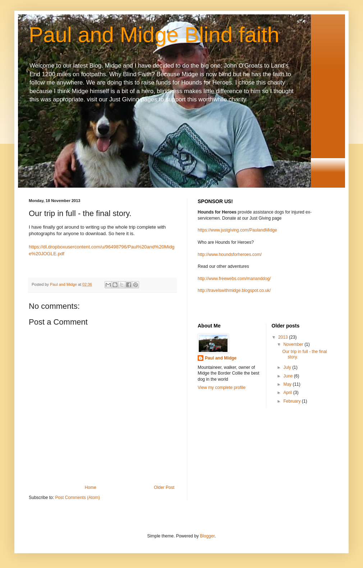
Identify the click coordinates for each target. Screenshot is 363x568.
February (292, 401)
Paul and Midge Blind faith (154, 35)
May (288, 384)
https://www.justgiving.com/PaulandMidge (237, 230)
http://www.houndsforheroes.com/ (230, 254)
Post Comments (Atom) (77, 497)
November (293, 344)
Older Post (164, 487)
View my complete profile (221, 387)
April (288, 392)
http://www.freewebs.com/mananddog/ (234, 278)
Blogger (207, 536)
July (287, 367)
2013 (283, 337)
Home (90, 487)
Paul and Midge (220, 358)
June (288, 376)
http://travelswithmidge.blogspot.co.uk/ (234, 290)
